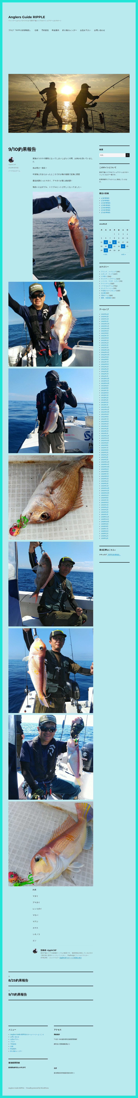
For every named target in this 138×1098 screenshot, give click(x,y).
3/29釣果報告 (105, 203)
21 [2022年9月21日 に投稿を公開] (110, 246)
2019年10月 (105, 493)
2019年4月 (104, 507)
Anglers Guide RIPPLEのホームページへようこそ (27, 1034)
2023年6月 (105, 393)
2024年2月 (105, 374)
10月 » (123, 254)
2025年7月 (105, 336)
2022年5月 (105, 424)
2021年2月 (104, 460)
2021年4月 (104, 455)
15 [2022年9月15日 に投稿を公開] (114, 242)
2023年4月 (104, 398)
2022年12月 (105, 407)
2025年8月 (105, 333)
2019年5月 (104, 505)
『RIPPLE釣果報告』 (114, 555)
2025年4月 (105, 343)
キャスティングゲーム (108, 279)
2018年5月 (104, 533)
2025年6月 (105, 338)
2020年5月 (105, 479)
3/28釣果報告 (105, 205)
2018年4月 (104, 536)
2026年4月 (105, 314)
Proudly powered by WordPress (37, 1088)
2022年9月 (105, 414)
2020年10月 (105, 467)
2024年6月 (105, 364)
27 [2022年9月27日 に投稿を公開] (106, 250)
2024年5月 (105, 367)
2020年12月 (105, 462)
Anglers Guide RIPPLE (26, 17)
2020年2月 (105, 486)
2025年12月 (105, 324)
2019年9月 (105, 495)
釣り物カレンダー (69, 30)
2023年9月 (105, 386)
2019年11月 (105, 491)
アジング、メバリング (108, 272)
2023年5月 (104, 395)
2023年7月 (104, 390)
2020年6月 (105, 476)
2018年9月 (104, 524)
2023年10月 (105, 383)
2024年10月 (105, 355)
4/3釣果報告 (105, 198)
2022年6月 (105, 421)
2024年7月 (105, 362)
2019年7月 (104, 500)
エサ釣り (104, 276)
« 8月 (105, 254)
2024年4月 (105, 369)
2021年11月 (105, 438)
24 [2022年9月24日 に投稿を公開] (123, 246)
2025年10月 (105, 328)
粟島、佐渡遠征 (106, 298)
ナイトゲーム (105, 283)
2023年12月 (105, 379)
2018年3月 (104, 538)
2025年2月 (105, 348)
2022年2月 (105, 431)
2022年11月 (105, 410)
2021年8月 (104, 445)
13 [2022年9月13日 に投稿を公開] (106, 242)
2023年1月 (104, 405)
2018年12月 (105, 517)
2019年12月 (105, 488)
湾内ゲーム (104, 295)
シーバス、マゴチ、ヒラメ (110, 281)
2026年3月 (105, 317)
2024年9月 (105, 357)
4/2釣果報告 (105, 201)
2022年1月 (104, 433)
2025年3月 (104, 345)
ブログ (12, 1042)
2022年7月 (105, 419)
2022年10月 (105, 412)
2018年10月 (105, 522)
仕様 (36, 30)
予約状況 (45, 30)
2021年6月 (104, 450)
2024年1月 (104, 376)
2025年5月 (105, 340)
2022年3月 (104, 429)
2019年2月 (104, 512)
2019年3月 (104, 510)
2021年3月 (104, 457)
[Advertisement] (69, 55)
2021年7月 (104, 448)
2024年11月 (105, 352)
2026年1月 (104, 321)
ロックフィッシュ (107, 288)
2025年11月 (105, 326)
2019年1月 (104, 514)
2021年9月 (104, 443)
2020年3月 (104, 483)
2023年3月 (104, 400)
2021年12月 (105, 436)
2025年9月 (105, 331)
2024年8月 (105, 359)
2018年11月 (105, 519)
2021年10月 (105, 440)
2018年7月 (104, 529)
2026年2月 (105, 319)
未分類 (103, 293)
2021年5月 (104, 452)
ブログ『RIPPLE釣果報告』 (19, 30)
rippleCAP (12, 164)
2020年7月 (105, 474)
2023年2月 (104, 402)
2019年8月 (104, 498)
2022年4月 (105, 426)
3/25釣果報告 (105, 210)
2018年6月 (104, 531)
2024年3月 (104, 371)
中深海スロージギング (108, 291)
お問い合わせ (99, 30)
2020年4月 (105, 481)
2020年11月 (105, 464)
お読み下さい (85, 30)
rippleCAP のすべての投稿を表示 (70, 958)
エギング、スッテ (107, 274)
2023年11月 (105, 381)
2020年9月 (105, 469)
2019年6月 (105, 502)
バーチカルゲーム (14, 171)
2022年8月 (105, 417)
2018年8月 (104, 526)
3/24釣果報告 (105, 212)
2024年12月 (105, 350)
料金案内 (55, 30)
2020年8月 (105, 471)
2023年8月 (104, 388)
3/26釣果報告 (105, 208)
